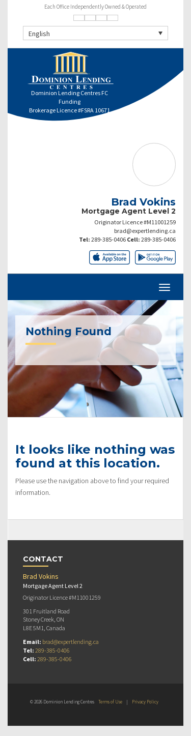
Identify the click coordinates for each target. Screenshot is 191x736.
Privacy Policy (145, 701)
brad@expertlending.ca (145, 230)
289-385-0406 (108, 239)
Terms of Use (110, 701)
